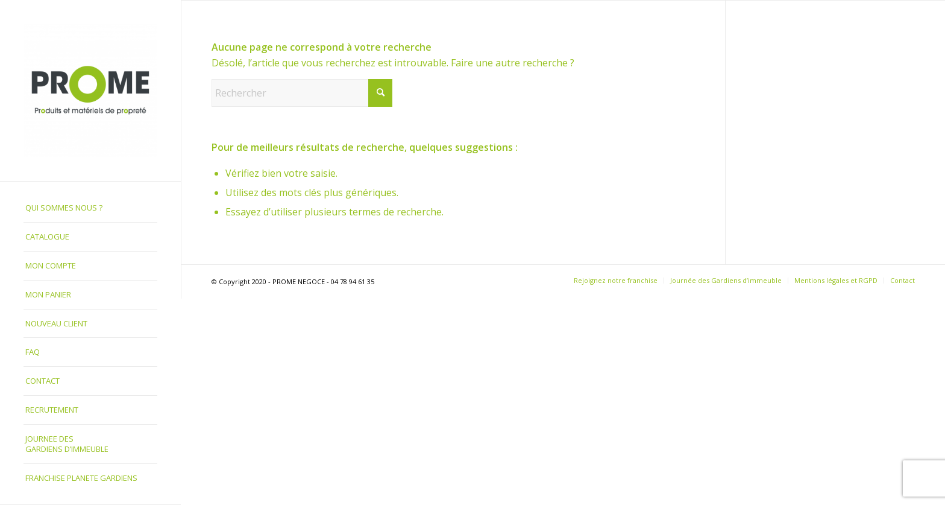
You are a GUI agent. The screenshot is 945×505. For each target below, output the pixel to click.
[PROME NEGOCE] (90, 90)
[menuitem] (90, 208)
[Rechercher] (302, 93)
